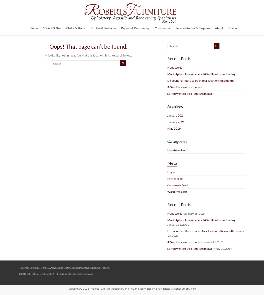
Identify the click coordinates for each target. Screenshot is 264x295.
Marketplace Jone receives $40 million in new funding (201, 74)
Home (34, 28)
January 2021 (175, 122)
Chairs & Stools (76, 28)
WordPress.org (177, 191)
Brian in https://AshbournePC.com (176, 288)
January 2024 (175, 115)
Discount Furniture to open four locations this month (200, 80)
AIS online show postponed (184, 87)
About (219, 28)
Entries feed (175, 178)
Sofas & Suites (52, 28)
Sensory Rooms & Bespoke (193, 28)
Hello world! (175, 67)
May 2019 (174, 128)
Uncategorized (176, 150)
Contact (233, 28)
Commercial (162, 28)
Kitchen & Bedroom (103, 28)
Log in (171, 172)
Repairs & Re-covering (135, 28)
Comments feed (177, 185)
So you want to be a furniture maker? (190, 93)
